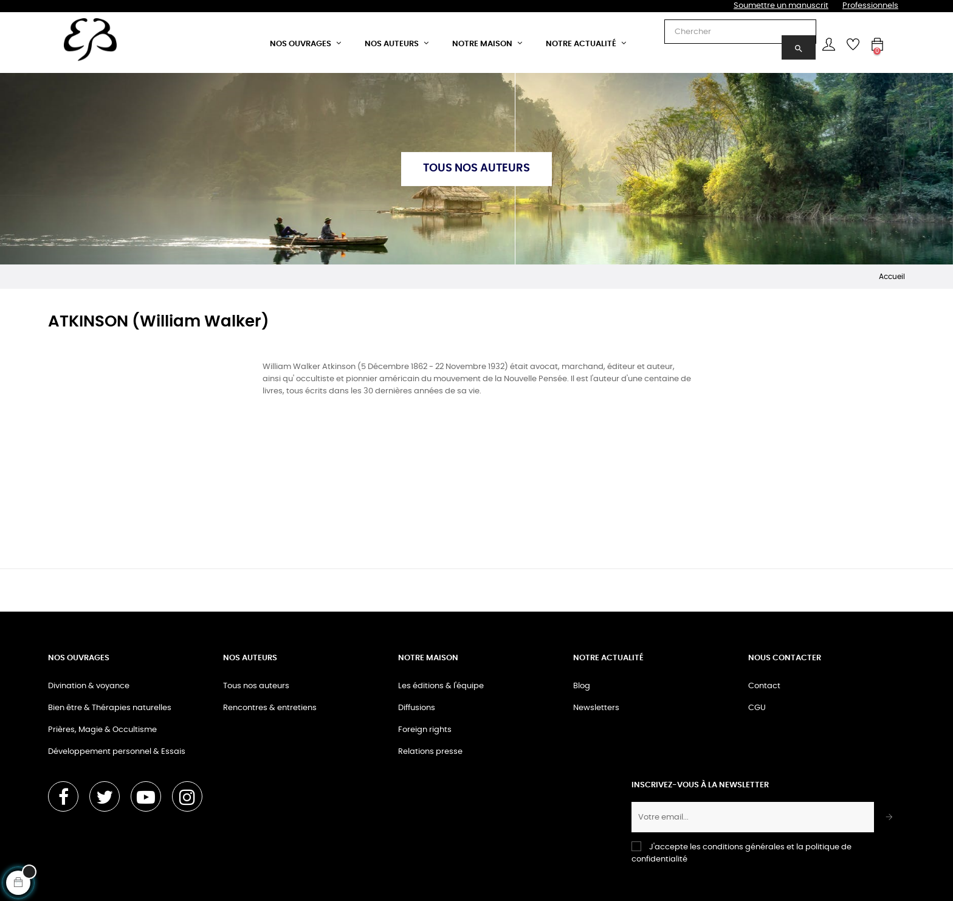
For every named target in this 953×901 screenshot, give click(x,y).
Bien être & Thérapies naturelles (109, 708)
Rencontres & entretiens (270, 708)
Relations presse (430, 752)
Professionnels (870, 6)
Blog (581, 686)
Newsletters (596, 708)
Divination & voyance (88, 686)
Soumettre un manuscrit (781, 6)
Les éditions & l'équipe (441, 686)
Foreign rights (425, 730)
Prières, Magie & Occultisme (102, 730)
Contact (764, 686)
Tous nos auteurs (256, 686)
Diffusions (416, 708)
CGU (757, 708)
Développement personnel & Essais (116, 752)
